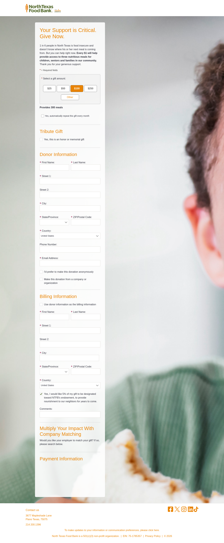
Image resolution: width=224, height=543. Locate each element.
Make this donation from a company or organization (65, 281)
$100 (77, 88)
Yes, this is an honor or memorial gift (64, 139)
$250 (90, 88)
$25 (49, 88)
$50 (63, 88)
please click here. (150, 530)
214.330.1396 (33, 524)
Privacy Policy (153, 536)
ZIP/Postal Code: (82, 217)
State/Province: (50, 217)
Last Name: (79, 162)
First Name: (48, 162)
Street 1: (46, 176)
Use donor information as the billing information (70, 304)
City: (44, 203)
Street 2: (44, 189)
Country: (46, 230)
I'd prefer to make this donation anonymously (68, 271)
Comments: (46, 409)
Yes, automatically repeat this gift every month (67, 116)
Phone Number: (48, 244)
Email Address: (50, 258)
